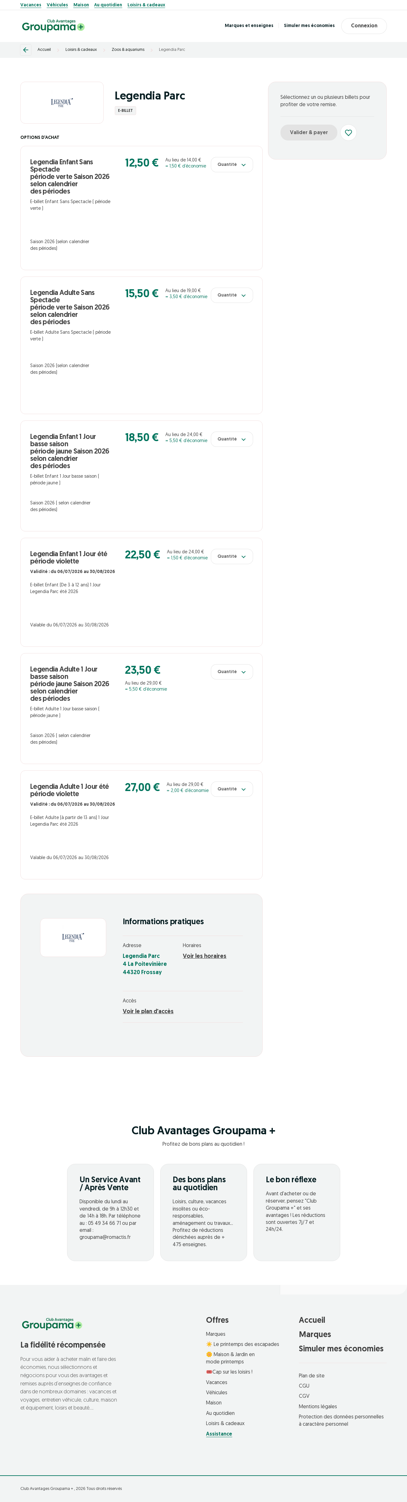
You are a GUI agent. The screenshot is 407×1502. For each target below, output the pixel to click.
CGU (304, 1386)
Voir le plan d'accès (148, 1012)
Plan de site (312, 1376)
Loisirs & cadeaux (146, 5)
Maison (81, 5)
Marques (215, 1334)
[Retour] (25, 49)
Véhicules (57, 5)
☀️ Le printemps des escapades (242, 1344)
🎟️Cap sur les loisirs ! (229, 1372)
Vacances (30, 5)
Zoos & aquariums (128, 50)
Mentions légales (318, 1407)
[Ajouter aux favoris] (348, 132)
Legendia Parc (172, 50)
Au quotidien (108, 5)
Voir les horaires (204, 956)
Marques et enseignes (248, 26)
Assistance (219, 1434)
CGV (304, 1396)
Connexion (364, 26)
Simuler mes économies (309, 26)
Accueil (44, 50)
